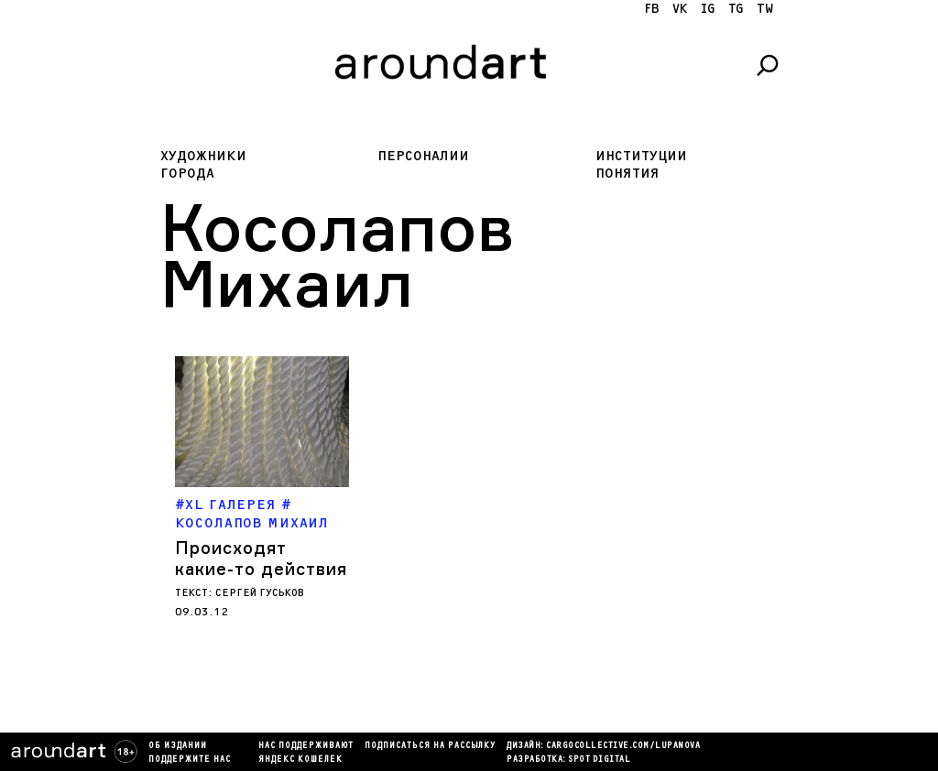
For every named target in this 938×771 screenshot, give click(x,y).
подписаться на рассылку (430, 746)
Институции (641, 156)
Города (187, 173)
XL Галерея (231, 505)
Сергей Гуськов (259, 593)
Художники (203, 156)
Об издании (177, 746)
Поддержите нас (189, 760)
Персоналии (423, 156)
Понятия (627, 173)
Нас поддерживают (306, 746)
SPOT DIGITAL (599, 760)
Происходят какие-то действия (261, 558)
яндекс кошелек (300, 760)
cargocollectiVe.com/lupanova (623, 746)
